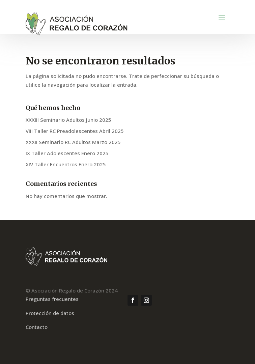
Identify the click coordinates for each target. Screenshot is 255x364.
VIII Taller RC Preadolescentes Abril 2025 (75, 131)
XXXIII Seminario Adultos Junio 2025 (68, 119)
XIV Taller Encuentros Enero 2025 (66, 164)
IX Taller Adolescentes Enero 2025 (67, 153)
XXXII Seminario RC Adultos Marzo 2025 (73, 142)
